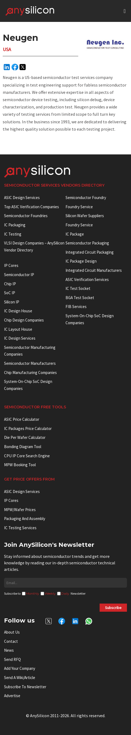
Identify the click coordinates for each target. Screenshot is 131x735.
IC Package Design (81, 261)
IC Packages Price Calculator (28, 428)
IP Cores (11, 500)
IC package (75, 234)
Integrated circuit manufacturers (94, 270)
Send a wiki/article (19, 677)
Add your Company (19, 668)
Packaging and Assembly (24, 518)
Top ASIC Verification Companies (31, 206)
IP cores (11, 265)
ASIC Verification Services (87, 279)
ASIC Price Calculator (21, 419)
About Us (12, 632)
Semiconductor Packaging (87, 243)
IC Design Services (19, 338)
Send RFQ (12, 659)
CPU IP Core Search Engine (27, 455)
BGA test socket (80, 297)
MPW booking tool (20, 464)
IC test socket (78, 288)
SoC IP (9, 292)
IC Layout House (18, 329)
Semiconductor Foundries (26, 215)
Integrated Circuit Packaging (90, 252)
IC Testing (12, 234)
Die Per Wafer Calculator (24, 437)
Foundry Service (79, 206)
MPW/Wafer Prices (20, 509)
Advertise (12, 695)
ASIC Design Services (22, 197)
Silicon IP (11, 301)
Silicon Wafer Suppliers (85, 215)
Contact (11, 641)
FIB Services (76, 306)
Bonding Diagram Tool (22, 446)
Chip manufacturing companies (30, 372)
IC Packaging (14, 224)
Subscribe (113, 607)
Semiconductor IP (19, 274)
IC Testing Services (20, 527)
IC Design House (18, 310)
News (9, 650)
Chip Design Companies (24, 320)
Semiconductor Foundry (86, 197)
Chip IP (10, 283)
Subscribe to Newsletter (25, 686)
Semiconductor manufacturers (30, 363)
